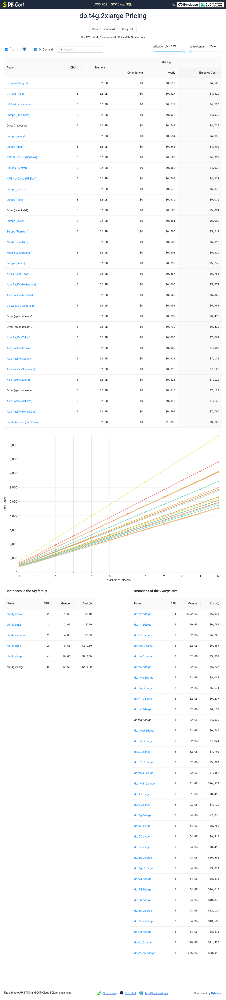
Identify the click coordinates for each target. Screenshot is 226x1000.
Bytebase (216, 993)
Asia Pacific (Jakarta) (19, 401)
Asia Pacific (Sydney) (19, 358)
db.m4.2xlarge (142, 709)
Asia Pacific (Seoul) (18, 379)
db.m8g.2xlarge (143, 645)
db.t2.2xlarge (142, 751)
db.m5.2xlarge (142, 667)
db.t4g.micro (14, 614)
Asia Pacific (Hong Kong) (21, 411)
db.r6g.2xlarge (142, 815)
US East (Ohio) (15, 93)
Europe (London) (16, 189)
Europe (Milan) (15, 220)
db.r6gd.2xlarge (143, 868)
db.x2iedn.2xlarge (144, 953)
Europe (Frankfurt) (17, 231)
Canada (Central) (17, 168)
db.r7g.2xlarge (142, 878)
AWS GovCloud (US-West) (22, 157)
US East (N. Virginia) (19, 104)
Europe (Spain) (15, 146)
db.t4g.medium (16, 635)
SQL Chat (130, 993)
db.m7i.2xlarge (143, 698)
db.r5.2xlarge (142, 836)
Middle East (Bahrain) (19, 252)
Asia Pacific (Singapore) (21, 369)
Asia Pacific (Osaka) (19, 348)
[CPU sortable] (67, 67)
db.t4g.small (14, 624)
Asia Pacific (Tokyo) (18, 337)
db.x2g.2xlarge (143, 942)
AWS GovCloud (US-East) (21, 178)
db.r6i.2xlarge (142, 847)
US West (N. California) (20, 305)
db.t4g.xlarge (14, 656)
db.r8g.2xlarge (142, 931)
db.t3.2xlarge (142, 635)
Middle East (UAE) (17, 242)
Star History (110, 993)
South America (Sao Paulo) (23, 422)
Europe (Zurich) (16, 263)
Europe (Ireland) (16, 136)
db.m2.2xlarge (142, 614)
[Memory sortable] (96, 67)
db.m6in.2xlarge (143, 677)
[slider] (184, 51)
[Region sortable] (28, 67)
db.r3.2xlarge (142, 804)
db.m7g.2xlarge (143, 762)
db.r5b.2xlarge (142, 900)
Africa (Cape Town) (18, 273)
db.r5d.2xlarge (142, 889)
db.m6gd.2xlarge (144, 730)
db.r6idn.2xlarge (143, 921)
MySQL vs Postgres (156, 993)
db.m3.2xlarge (142, 624)
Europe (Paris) (15, 199)
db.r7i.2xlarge (142, 825)
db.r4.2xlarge (142, 794)
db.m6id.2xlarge (143, 772)
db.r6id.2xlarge (143, 857)
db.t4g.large (14, 645)
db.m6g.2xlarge (143, 688)
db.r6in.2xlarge (143, 910)
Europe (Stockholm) (18, 115)
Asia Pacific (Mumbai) (20, 295)
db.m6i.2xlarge (143, 656)
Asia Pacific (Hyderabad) (21, 284)
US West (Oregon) (17, 83)
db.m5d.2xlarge (143, 741)
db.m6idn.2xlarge (144, 783)
